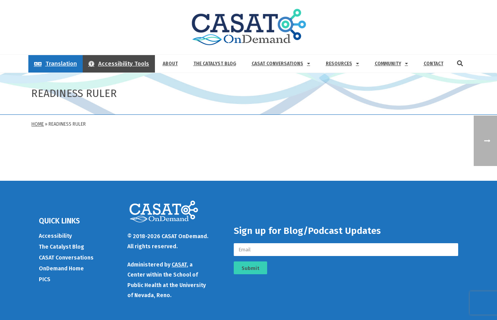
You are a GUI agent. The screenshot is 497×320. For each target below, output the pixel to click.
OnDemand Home (61, 268)
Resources (342, 63)
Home (37, 124)
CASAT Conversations (281, 63)
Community (391, 63)
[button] (460, 64)
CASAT (179, 264)
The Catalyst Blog (214, 63)
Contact (433, 63)
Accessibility (55, 236)
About (170, 63)
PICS (44, 279)
